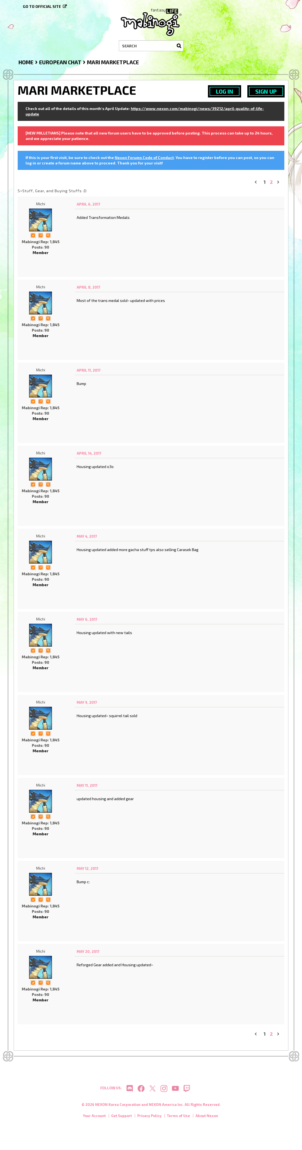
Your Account (94, 1117)
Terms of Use (178, 1117)
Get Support (121, 1117)
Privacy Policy (149, 1117)
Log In (224, 91)
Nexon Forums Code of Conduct (144, 157)
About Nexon (206, 1117)
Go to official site (42, 6)
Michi (40, 203)
